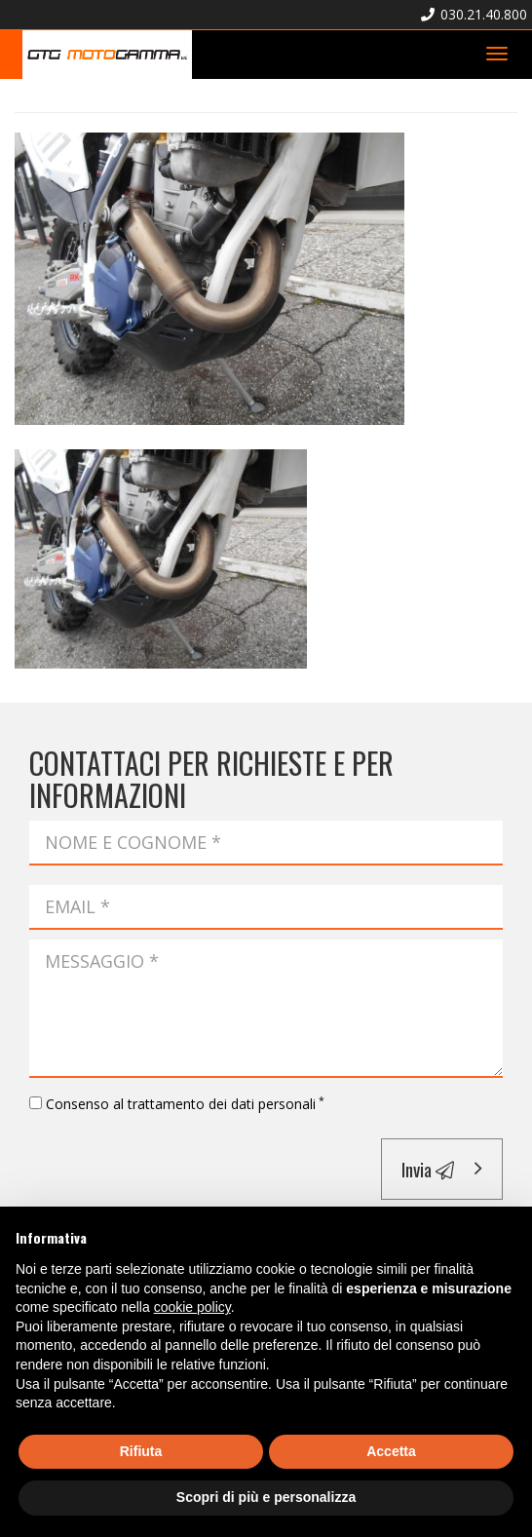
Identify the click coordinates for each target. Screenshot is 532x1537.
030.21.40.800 (474, 14)
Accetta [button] (391, 1451)
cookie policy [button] (192, 1307)
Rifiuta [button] (141, 1451)
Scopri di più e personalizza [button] (266, 1497)
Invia (427, 1168)
